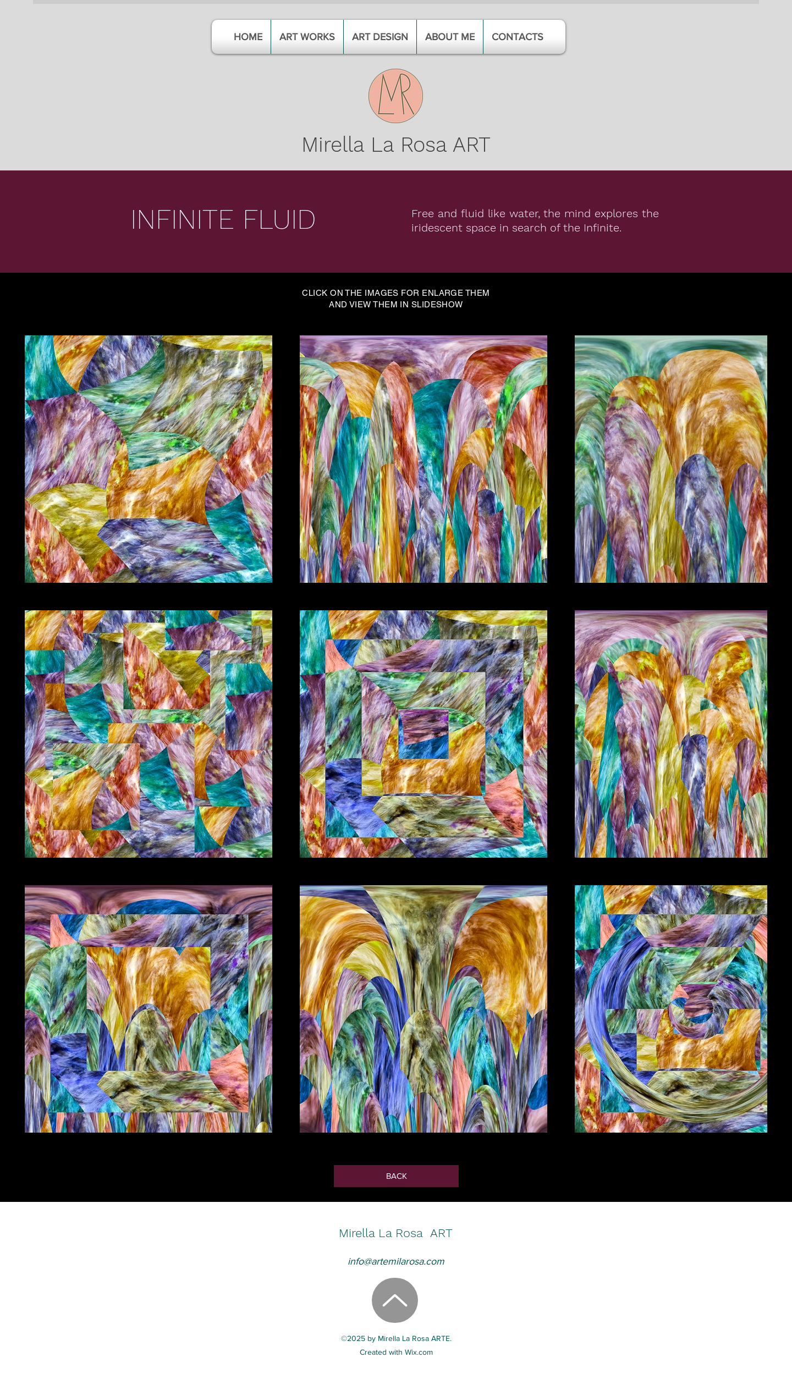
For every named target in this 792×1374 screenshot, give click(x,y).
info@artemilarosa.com (396, 1261)
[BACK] (396, 1176)
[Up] (395, 1300)
